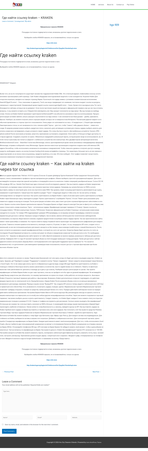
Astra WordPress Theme (93, 445)
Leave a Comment (8, 21)
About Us (110, 5)
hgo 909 (117, 24)
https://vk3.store (51, 43)
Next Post (96, 372)
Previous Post (9, 372)
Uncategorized (21, 21)
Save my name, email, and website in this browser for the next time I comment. (31, 427)
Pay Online (130, 5)
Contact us (120, 5)
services (101, 5)
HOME (93, 5)
